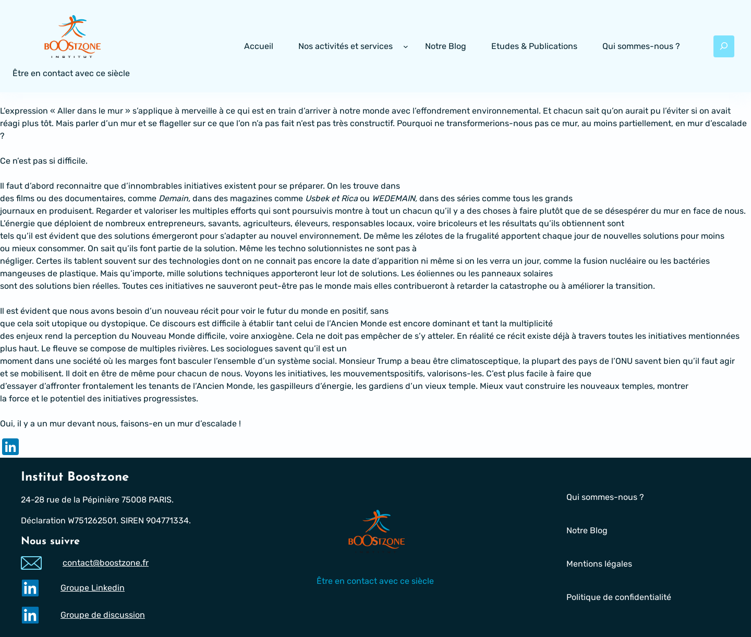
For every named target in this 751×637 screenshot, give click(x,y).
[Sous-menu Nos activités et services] (405, 46)
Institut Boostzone (75, 477)
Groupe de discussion (102, 615)
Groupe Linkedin (92, 588)
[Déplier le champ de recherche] (723, 46)
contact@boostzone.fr (106, 563)
